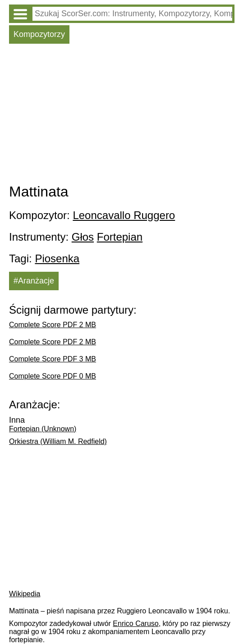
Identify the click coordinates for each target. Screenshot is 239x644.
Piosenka (57, 258)
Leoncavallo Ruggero (124, 215)
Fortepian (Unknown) (42, 429)
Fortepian (119, 237)
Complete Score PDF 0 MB (52, 376)
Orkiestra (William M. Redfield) (58, 441)
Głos (83, 237)
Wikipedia (24, 594)
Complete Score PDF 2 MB (52, 325)
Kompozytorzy (39, 34)
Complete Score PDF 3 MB (52, 359)
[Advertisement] (121, 116)
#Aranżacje (34, 280)
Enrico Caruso (135, 623)
